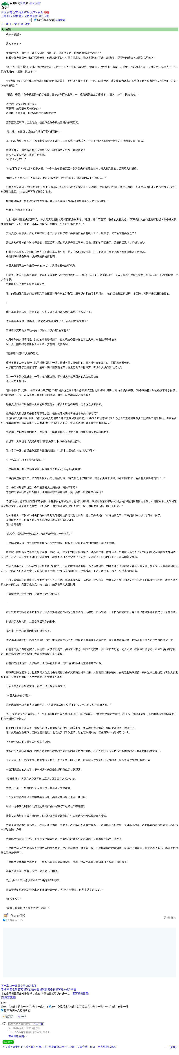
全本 (15, 16)
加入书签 (31, 985)
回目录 (21, 985)
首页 (3, 12)
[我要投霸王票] (80, 993)
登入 (31, 3)
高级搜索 (60, 20)
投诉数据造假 (47, 989)
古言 (9, 12)
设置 (27, 24)
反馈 (46, 16)
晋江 (22, 3)
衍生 (26, 12)
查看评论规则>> (17, 1036)
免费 (26, 16)
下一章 (4, 24)
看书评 (5, 989)
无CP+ (33, 12)
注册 (37, 3)
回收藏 (13, 989)
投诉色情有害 (31, 989)
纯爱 (21, 12)
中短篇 (34, 16)
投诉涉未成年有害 (66, 989)
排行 (9, 16)
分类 (3, 16)
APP (40, 16)
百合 (40, 12)
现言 (15, 12)
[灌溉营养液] (8, 997)
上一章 (13, 24)
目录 (20, 24)
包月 (21, 16)
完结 (46, 12)
